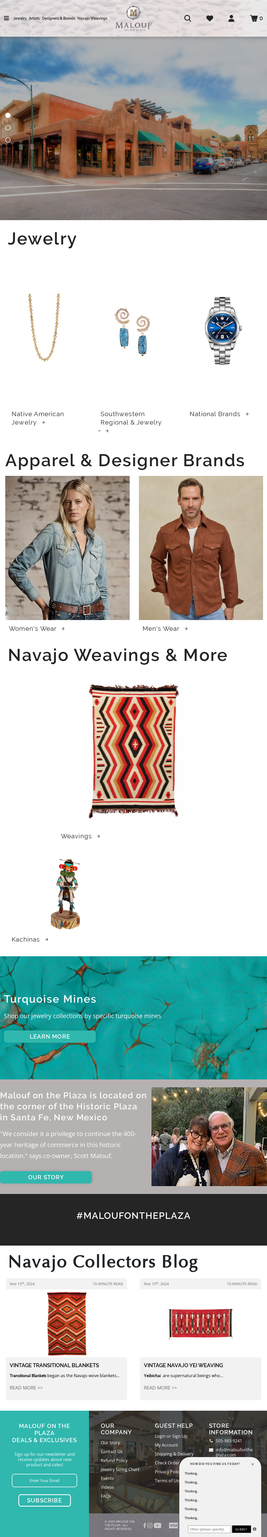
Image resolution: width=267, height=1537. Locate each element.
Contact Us (112, 1451)
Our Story (110, 1443)
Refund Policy (114, 1460)
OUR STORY (46, 1177)
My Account (166, 1445)
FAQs (106, 1496)
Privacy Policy (168, 1472)
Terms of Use (168, 1481)
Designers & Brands (58, 18)
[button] (8, 116)
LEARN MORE (50, 1036)
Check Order (167, 1463)
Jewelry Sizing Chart (120, 1469)
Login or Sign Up (171, 1436)
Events (107, 1478)
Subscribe (44, 1500)
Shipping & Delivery (174, 1454)
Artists (34, 18)
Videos (107, 1487)
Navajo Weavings (92, 18)
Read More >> (26, 1387)
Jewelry (20, 18)
